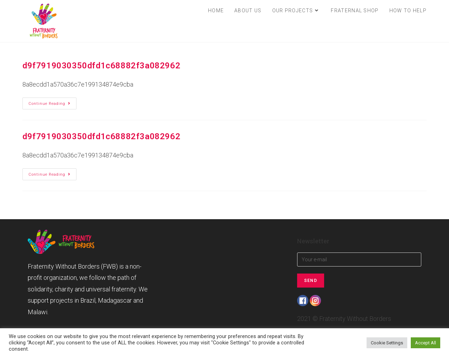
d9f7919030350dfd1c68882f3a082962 (101, 65)
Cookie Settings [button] (387, 342)
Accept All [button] (425, 342)
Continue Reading (52, 103)
